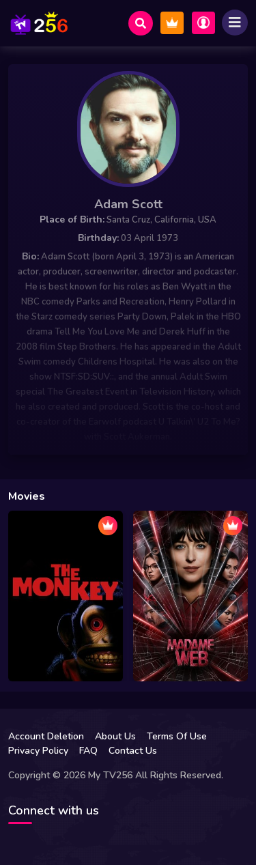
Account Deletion (46, 736)
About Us (115, 736)
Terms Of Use (177, 736)
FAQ (88, 750)
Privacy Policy (38, 750)
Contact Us (133, 750)
